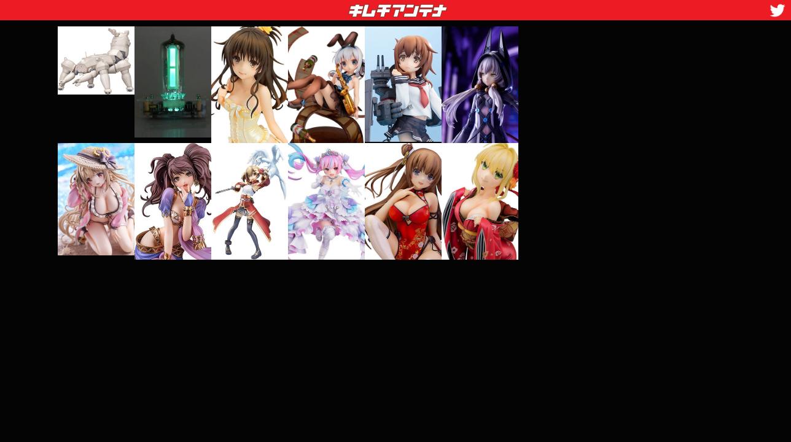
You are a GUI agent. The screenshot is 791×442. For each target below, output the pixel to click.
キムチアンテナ (308, 6)
